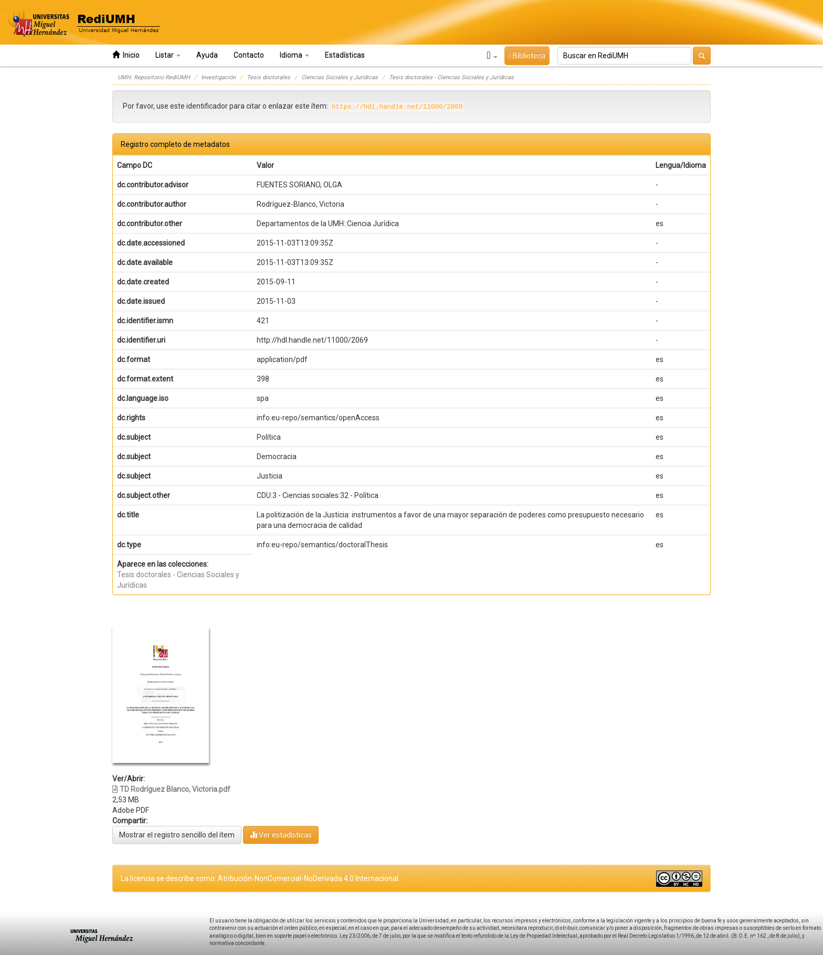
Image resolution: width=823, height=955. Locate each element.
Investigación (218, 77)
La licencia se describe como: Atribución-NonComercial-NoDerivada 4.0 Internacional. (260, 878)
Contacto (249, 55)
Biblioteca (527, 55)
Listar (168, 55)
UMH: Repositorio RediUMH (154, 77)
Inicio (126, 54)
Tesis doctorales (268, 77)
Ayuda (207, 55)
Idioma (294, 55)
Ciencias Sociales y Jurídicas (339, 77)
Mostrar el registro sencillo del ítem (177, 835)
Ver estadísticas (281, 834)
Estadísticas (345, 55)
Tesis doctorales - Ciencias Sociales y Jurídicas (451, 77)
